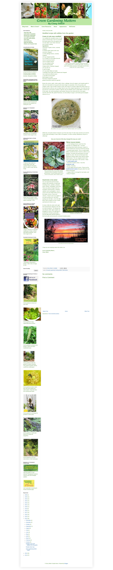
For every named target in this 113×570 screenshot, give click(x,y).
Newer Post (45, 311)
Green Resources (46, 26)
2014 (26, 518)
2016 (26, 514)
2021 (26, 504)
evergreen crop (70, 164)
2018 (26, 510)
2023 (26, 500)
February (28, 540)
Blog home (25, 26)
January (28, 542)
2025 (26, 496)
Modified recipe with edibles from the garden (32, 544)
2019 (26, 508)
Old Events (72, 26)
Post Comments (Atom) (54, 313)
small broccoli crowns (72, 169)
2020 (26, 506)
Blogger (66, 563)
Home (66, 311)
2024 (26, 498)
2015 (26, 516)
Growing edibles (58, 270)
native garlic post (72, 161)
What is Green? (35, 26)
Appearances (63, 26)
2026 (26, 495)
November (28, 522)
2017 (26, 512)
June (27, 532)
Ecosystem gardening (50, 270)
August (27, 528)
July (27, 530)
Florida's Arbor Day (30, 547)
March (27, 538)
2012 (26, 555)
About (55, 26)
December (28, 520)
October (28, 524)
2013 (26, 553)
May (27, 534)
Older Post (87, 311)
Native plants (65, 270)
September (28, 526)
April (27, 536)
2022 (26, 502)
